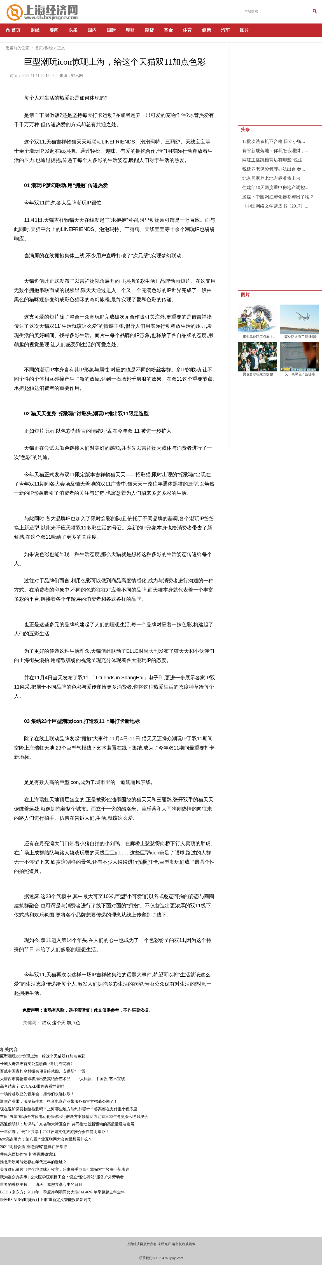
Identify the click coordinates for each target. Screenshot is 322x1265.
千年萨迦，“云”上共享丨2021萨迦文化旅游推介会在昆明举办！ (54, 1132)
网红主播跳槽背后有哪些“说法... (274, 159)
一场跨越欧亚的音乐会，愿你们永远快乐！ (37, 1094)
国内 (92, 30)
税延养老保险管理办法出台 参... (273, 169)
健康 (206, 30)
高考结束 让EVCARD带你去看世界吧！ (34, 1086)
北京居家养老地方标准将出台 (271, 178)
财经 (35, 30)
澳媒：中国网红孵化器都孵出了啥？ (278, 196)
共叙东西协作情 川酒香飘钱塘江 (28, 1154)
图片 (244, 30)
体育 (187, 30)
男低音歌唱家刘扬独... (259, 374)
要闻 (54, 30)
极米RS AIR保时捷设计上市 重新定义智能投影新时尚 (46, 1200)
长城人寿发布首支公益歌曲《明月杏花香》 (37, 1064)
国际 (111, 30)
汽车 (225, 30)
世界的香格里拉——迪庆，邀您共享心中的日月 (41, 1184)
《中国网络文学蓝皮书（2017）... (275, 206)
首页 (15, 30)
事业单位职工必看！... (259, 337)
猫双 (46, 1022)
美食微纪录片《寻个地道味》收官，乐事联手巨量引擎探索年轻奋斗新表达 (64, 1169)
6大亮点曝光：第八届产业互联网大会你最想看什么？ (46, 1139)
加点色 (73, 1022)
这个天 (59, 1022)
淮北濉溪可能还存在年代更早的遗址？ (33, 1162)
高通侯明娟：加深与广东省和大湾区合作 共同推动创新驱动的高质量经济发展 (67, 1124)
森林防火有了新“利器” (301, 337)
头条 (73, 30)
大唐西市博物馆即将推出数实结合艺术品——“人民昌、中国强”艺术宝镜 (62, 1079)
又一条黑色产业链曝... (301, 374)
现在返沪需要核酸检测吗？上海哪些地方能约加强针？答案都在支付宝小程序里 (68, 1109)
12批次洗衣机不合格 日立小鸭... (273, 141)
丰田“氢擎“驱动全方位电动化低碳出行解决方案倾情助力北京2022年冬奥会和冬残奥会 (74, 1117)
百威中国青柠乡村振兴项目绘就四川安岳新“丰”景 (43, 1071)
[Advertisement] (106, 1218)
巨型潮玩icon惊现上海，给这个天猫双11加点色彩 (42, 1056)
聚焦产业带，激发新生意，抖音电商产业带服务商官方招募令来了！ (59, 1101)
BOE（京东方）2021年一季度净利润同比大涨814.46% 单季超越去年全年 (62, 1192)
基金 (168, 30)
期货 (149, 30)
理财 (130, 30)
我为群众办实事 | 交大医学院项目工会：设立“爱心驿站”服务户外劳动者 (62, 1177)
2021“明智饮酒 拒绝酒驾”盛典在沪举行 (33, 1147)
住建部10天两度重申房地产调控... (275, 187)
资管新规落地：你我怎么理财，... (275, 150)
